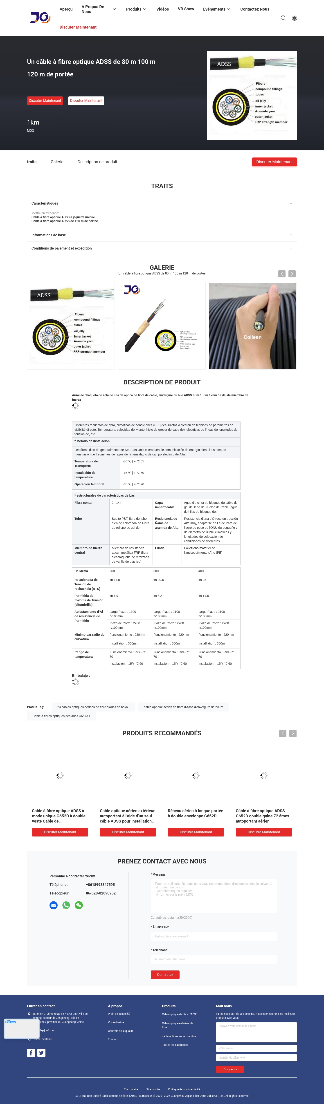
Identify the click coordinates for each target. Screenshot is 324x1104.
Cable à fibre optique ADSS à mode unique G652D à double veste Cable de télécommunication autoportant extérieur (59, 821)
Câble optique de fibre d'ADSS (179, 1014)
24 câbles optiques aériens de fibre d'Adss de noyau (93, 707)
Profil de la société (119, 1013)
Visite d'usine (116, 1022)
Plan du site (131, 1089)
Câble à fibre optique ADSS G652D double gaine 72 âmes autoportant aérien (262, 815)
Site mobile (153, 1089)
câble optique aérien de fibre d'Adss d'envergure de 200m (183, 707)
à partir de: (161, 927)
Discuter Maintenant (45, 100)
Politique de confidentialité (184, 1089)
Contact (112, 1039)
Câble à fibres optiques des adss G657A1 (61, 716)
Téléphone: (160, 950)
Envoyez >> (230, 1069)
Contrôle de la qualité (120, 1031)
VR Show (186, 9)
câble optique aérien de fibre (179, 1036)
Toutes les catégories (175, 1044)
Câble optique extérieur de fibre (177, 1025)
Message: (159, 874)
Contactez (165, 974)
